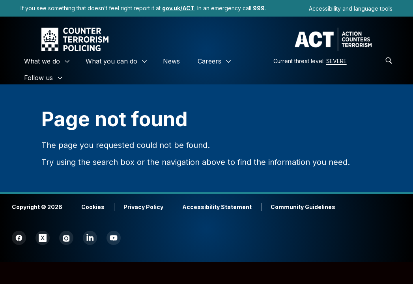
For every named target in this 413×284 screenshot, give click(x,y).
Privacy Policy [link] (143, 207)
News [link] (171, 61)
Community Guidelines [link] (303, 207)
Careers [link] (209, 61)
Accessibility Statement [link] (217, 207)
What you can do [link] (111, 61)
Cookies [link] (93, 207)
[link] (178, 8)
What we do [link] (42, 61)
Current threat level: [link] (310, 61)
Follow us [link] (38, 78)
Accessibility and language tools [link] (350, 8)
